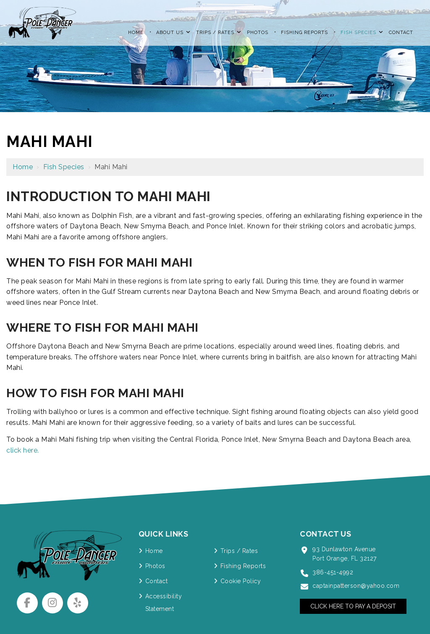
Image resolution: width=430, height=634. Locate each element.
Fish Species (63, 167)
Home (23, 167)
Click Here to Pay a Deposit (353, 606)
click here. (22, 450)
